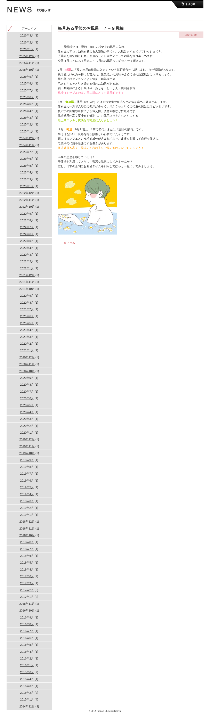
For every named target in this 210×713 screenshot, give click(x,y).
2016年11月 (27, 603)
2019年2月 (27, 507)
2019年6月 (27, 480)
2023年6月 (27, 158)
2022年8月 (27, 220)
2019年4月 (27, 494)
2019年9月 (27, 460)
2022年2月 (27, 261)
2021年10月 (27, 288)
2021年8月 (27, 302)
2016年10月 (27, 610)
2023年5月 (27, 165)
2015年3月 (27, 686)
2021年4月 (27, 329)
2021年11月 (27, 282)
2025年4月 (27, 111)
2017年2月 (27, 590)
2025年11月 (27, 63)
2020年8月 (27, 384)
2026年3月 (27, 35)
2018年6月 (27, 555)
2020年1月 (27, 432)
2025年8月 (27, 83)
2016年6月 (27, 638)
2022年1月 (27, 268)
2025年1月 (27, 131)
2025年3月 (27, 117)
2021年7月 (27, 309)
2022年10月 (27, 206)
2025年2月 (27, 124)
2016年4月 (27, 651)
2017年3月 (27, 583)
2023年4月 (27, 172)
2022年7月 (27, 227)
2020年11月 (27, 364)
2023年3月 (27, 179)
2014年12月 (27, 706)
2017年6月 (27, 576)
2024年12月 (27, 138)
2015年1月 (27, 699)
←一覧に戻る (66, 243)
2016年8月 (27, 624)
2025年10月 (27, 69)
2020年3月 (27, 418)
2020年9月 (27, 377)
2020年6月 (27, 398)
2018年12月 (27, 521)
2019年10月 (27, 453)
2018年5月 (27, 562)
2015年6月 (27, 672)
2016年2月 (27, 658)
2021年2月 (27, 343)
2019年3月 (27, 501)
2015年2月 (27, 692)
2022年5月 (27, 241)
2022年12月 (27, 193)
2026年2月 (27, 42)
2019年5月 (27, 487)
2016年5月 (27, 644)
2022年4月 (27, 247)
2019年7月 (27, 473)
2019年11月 (27, 446)
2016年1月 (27, 665)
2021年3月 (27, 336)
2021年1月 (27, 350)
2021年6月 (27, 316)
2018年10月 (27, 535)
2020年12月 (27, 357)
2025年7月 (27, 90)
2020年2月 (27, 425)
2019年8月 (27, 466)
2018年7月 (27, 549)
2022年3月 (27, 254)
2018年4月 (27, 569)
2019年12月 (27, 439)
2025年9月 (27, 76)
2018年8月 (27, 542)
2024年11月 (27, 145)
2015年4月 (27, 679)
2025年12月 (27, 56)
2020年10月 (27, 371)
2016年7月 (27, 631)
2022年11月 (27, 200)
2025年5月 (27, 104)
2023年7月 (27, 152)
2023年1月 (27, 186)
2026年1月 (27, 49)
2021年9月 (27, 295)
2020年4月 (27, 412)
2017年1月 (27, 596)
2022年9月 (27, 213)
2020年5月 (27, 405)
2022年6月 (27, 234)
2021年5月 (27, 323)
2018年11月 (27, 528)
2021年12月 (27, 275)
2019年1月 (27, 514)
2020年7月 (27, 391)
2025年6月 (27, 97)
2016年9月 (27, 617)
